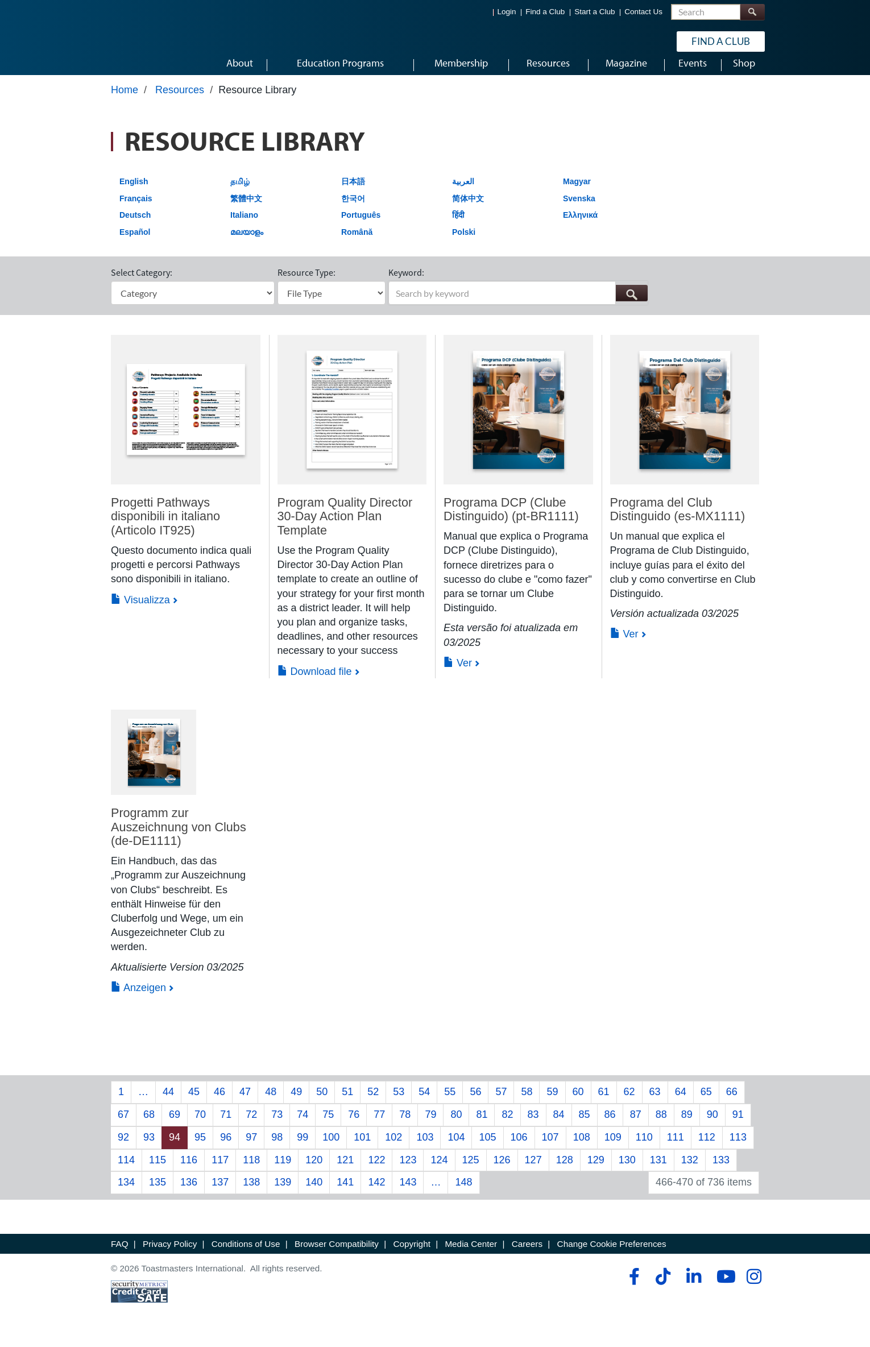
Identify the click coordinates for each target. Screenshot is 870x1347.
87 (635, 1125)
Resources (179, 100)
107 (550, 1148)
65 (706, 1102)
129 (595, 1170)
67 (123, 1125)
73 (277, 1125)
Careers (527, 1254)
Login (507, 11)
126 (502, 1170)
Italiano (244, 225)
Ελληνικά (580, 225)
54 (424, 1102)
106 (519, 1148)
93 (149, 1148)
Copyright (411, 1254)
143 (407, 1193)
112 (706, 1148)
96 (225, 1148)
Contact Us (643, 11)
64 (680, 1102)
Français (135, 208)
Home (124, 100)
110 (644, 1148)
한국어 (353, 208)
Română (356, 242)
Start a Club (594, 11)
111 (675, 1148)
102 (393, 1148)
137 (220, 1193)
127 (533, 1170)
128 (564, 1170)
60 (578, 1102)
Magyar (577, 192)
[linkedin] (693, 1287)
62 (629, 1102)
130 (627, 1170)
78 (405, 1125)
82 (507, 1125)
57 (501, 1102)
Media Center (471, 1254)
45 (194, 1102)
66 (732, 1102)
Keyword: (406, 283)
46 (219, 1102)
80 (456, 1125)
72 (251, 1125)
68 (149, 1125)
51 (347, 1102)
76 (353, 1125)
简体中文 (468, 208)
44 (168, 1102)
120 (313, 1170)
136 (188, 1193)
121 (345, 1170)
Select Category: (141, 283)
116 (188, 1170)
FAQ (120, 1254)
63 (655, 1102)
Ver (458, 673)
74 (302, 1125)
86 (610, 1125)
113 (738, 1148)
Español (134, 242)
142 (376, 1193)
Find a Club (545, 11)
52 (373, 1102)
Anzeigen (138, 998)
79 (430, 1125)
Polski (463, 242)
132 (689, 1170)
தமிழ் (240, 192)
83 (533, 1125)
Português (360, 225)
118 (251, 1170)
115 (157, 1170)
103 (424, 1148)
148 (463, 1193)
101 (362, 1148)
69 (174, 1125)
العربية (463, 192)
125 (470, 1170)
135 (157, 1193)
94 (174, 1148)
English (133, 192)
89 (687, 1125)
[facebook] (632, 1287)
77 (379, 1125)
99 (302, 1148)
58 (526, 1102)
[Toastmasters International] (143, 41)
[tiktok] (663, 1287)
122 (376, 1170)
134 (126, 1193)
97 (251, 1148)
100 (330, 1148)
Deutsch (135, 225)
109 (613, 1148)
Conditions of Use (246, 1254)
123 (407, 1170)
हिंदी (458, 225)
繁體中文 (246, 208)
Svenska (579, 208)
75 (328, 1125)
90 (712, 1125)
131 (658, 1170)
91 (738, 1125)
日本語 (353, 192)
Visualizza (140, 610)
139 (282, 1193)
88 (661, 1125)
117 (220, 1170)
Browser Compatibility (337, 1254)
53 (398, 1102)
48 (270, 1102)
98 (277, 1148)
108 (581, 1148)
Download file (314, 681)
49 (296, 1102)
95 (200, 1148)
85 (584, 1125)
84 (559, 1125)
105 (487, 1148)
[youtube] (723, 1287)
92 (123, 1148)
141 (345, 1193)
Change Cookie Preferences (611, 1254)
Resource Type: (306, 283)
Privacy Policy (170, 1254)
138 (251, 1193)
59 (552, 1102)
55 (449, 1102)
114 (126, 1170)
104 (456, 1148)
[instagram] (754, 1287)
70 (200, 1125)
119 (282, 1170)
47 (245, 1102)
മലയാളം (246, 242)
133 (721, 1170)
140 (313, 1193)
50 (322, 1102)
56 (475, 1102)
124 (439, 1170)
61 (604, 1102)
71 (225, 1125)
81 (481, 1125)
